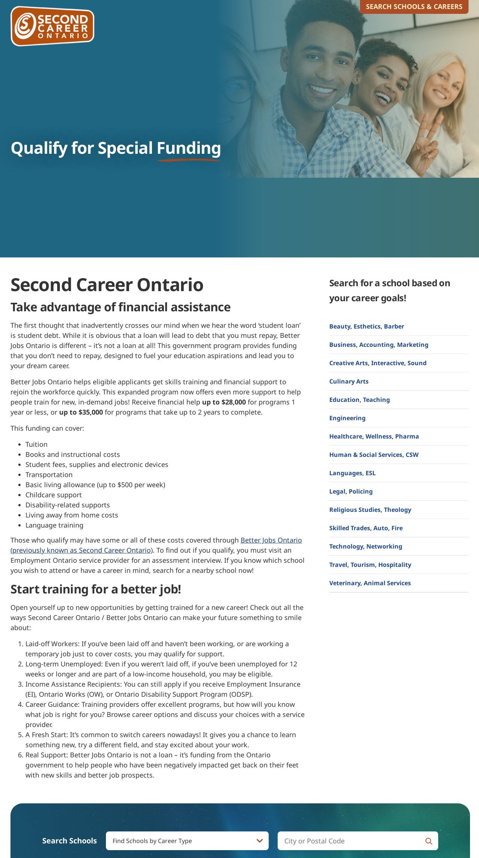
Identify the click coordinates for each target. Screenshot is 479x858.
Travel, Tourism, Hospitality (370, 565)
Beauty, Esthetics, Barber (366, 326)
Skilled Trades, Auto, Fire (366, 528)
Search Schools (69, 841)
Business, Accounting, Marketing (378, 345)
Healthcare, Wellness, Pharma (374, 436)
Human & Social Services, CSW (373, 455)
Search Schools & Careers (414, 6)
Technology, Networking (365, 546)
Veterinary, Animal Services (370, 583)
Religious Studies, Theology (370, 510)
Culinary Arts (349, 381)
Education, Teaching (359, 400)
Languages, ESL (352, 473)
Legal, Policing (351, 491)
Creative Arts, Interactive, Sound (378, 363)
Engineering (347, 418)
